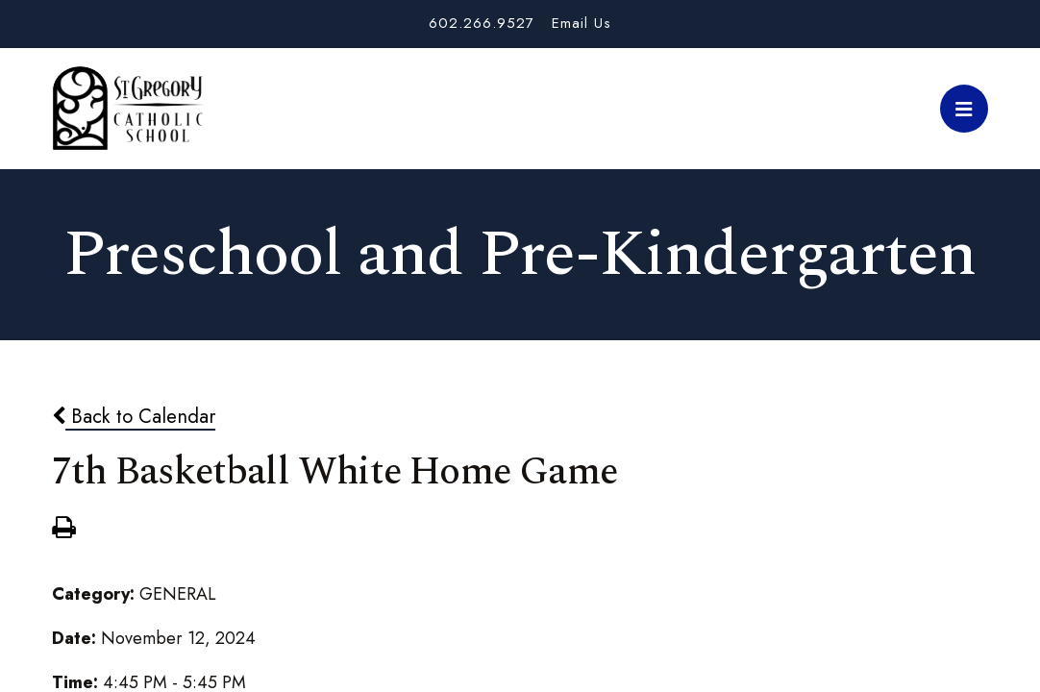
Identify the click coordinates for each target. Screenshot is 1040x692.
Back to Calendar (133, 416)
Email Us (581, 23)
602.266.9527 (481, 23)
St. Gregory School (128, 108)
